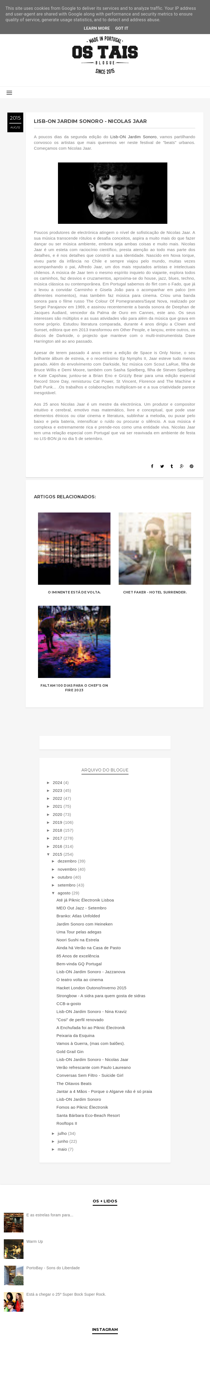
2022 (58, 798)
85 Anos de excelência (78, 956)
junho (63, 1141)
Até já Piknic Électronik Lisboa (85, 900)
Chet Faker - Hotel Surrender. (155, 592)
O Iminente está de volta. (74, 592)
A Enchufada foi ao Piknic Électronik (91, 1027)
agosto (65, 893)
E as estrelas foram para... (50, 1215)
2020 (58, 814)
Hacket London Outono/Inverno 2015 (92, 987)
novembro (68, 869)
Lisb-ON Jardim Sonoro (133, 136)
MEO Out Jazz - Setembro (82, 908)
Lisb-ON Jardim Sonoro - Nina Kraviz (92, 1011)
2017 (58, 838)
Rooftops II (67, 1123)
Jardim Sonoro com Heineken (85, 924)
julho (63, 1133)
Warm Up (35, 1241)
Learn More (97, 28)
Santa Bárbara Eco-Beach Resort (88, 1115)
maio (63, 1149)
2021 (58, 806)
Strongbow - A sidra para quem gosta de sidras (101, 995)
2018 (58, 830)
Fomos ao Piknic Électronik (82, 1107)
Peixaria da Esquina (76, 1035)
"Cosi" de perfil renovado (80, 1019)
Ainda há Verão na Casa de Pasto (89, 947)
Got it (122, 28)
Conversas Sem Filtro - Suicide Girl (90, 1075)
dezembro (68, 861)
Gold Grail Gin (70, 1051)
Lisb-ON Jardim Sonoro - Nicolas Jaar (93, 1059)
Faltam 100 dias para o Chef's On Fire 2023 (74, 687)
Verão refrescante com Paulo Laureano (94, 1067)
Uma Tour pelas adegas (79, 932)
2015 (58, 854)
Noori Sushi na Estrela (78, 939)
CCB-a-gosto (69, 1003)
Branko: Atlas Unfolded (78, 915)
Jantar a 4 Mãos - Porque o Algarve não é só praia (104, 1091)
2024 (58, 782)
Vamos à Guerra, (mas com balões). (91, 1043)
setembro (67, 885)
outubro (65, 877)
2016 (58, 846)
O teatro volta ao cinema (80, 979)
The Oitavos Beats (74, 1083)
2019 (58, 822)
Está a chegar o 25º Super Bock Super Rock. (66, 1294)
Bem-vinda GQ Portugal (79, 963)
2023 (58, 790)
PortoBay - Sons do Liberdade (53, 1268)
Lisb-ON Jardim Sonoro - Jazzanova (91, 971)
